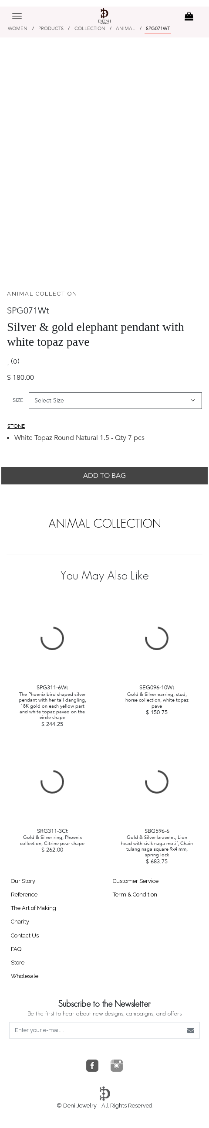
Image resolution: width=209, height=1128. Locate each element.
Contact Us (25, 935)
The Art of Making (33, 908)
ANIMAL (125, 28)
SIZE (18, 400)
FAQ (16, 949)
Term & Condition (135, 894)
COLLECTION (89, 28)
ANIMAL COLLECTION (42, 293)
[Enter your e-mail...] (96, 1030)
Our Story (23, 881)
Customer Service (135, 881)
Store (17, 962)
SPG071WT (158, 28)
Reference (24, 894)
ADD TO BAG (104, 476)
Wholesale (24, 976)
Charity (20, 921)
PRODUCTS (51, 28)
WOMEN (17, 28)
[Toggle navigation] (17, 9)
